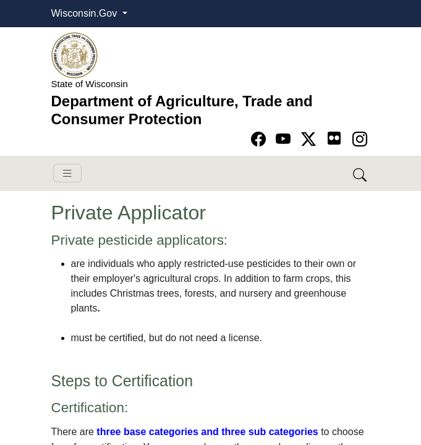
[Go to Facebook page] (260, 139)
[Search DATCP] (360, 173)
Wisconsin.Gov (85, 13)
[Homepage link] (74, 54)
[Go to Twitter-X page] (310, 139)
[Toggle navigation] (67, 173)
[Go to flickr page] (334, 138)
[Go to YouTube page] (285, 139)
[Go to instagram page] (359, 139)
